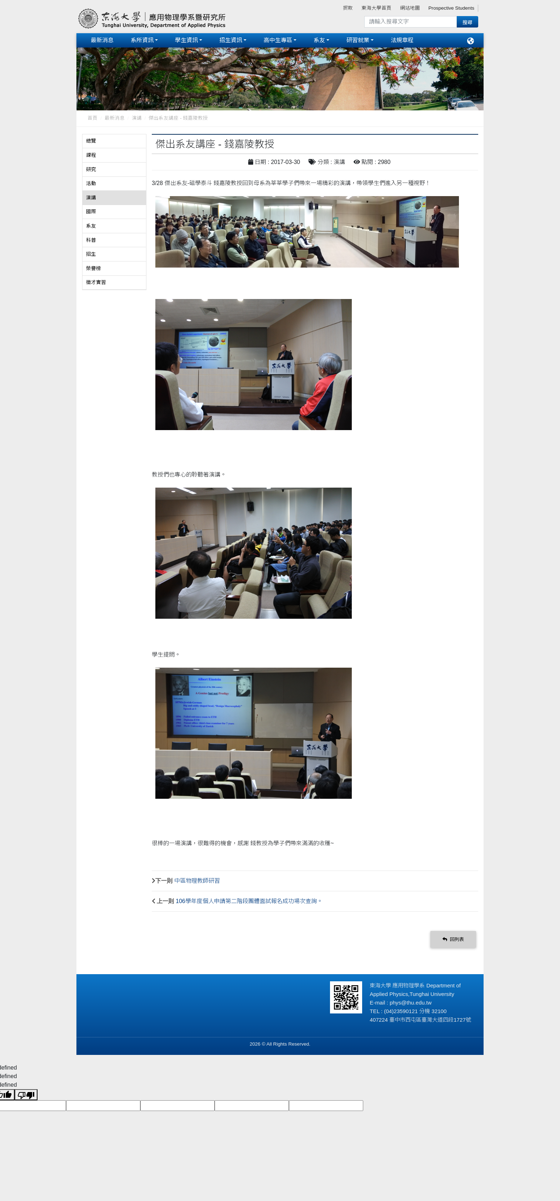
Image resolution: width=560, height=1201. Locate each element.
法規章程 (402, 40)
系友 (319, 40)
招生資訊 (230, 40)
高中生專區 (278, 40)
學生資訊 (186, 40)
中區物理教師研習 (197, 881)
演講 (137, 118)
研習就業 (357, 40)
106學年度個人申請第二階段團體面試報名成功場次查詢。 (249, 901)
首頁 (93, 118)
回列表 (453, 939)
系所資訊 (142, 40)
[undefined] (26, 1094)
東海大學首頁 (376, 8)
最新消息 (102, 40)
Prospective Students (451, 8)
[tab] (114, 141)
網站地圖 (410, 8)
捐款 (348, 8)
